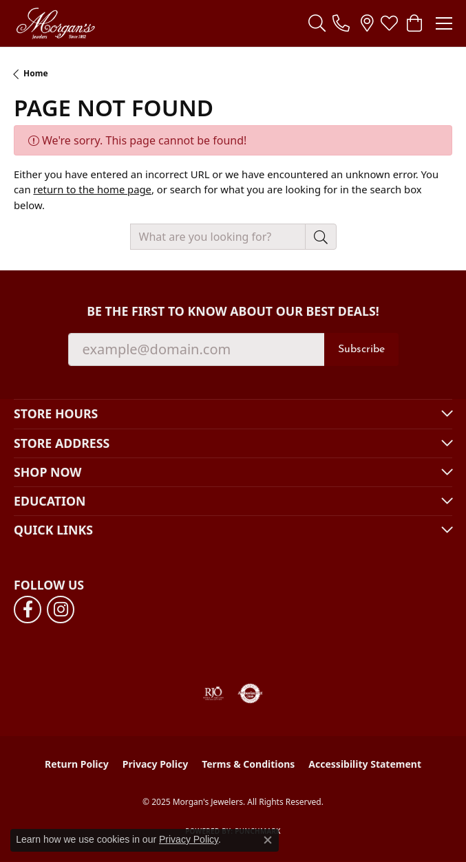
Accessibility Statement (364, 764)
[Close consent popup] (268, 840)
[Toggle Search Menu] (317, 23)
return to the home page (92, 189)
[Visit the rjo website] (213, 693)
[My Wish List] (389, 23)
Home (35, 73)
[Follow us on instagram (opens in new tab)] (60, 609)
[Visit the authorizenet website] (250, 693)
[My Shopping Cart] (413, 23)
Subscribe (361, 349)
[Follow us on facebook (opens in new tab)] (27, 609)
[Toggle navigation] (444, 23)
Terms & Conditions (248, 764)
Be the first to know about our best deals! (233, 311)
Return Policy (77, 764)
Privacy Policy (155, 764)
